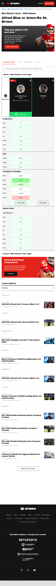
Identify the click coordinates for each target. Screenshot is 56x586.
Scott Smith (7, 324)
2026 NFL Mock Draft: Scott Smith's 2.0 (20, 322)
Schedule (28, 62)
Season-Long (6, 338)
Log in (40, 3)
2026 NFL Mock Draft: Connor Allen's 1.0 (20, 378)
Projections (9, 62)
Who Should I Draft (15, 9)
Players (8, 515)
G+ (35, 570)
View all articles (28, 468)
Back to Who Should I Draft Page (17, 74)
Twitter (28, 570)
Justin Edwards (8, 363)
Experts (9, 518)
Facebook (22, 570)
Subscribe (49, 3)
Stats (38, 62)
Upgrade (10, 273)
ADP (19, 62)
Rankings (23, 515)
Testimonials (18, 518)
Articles (37, 515)
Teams (15, 515)
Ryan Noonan (7, 419)
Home (4, 9)
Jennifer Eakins (8, 344)
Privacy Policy (44, 518)
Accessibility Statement (28, 522)
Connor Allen (7, 306)
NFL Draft (5, 302)
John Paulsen (8, 458)
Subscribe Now (12, 46)
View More (20, 203)
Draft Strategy (8, 452)
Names (30, 515)
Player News (45, 515)
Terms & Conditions (31, 518)
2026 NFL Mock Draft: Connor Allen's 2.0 (20, 304)
